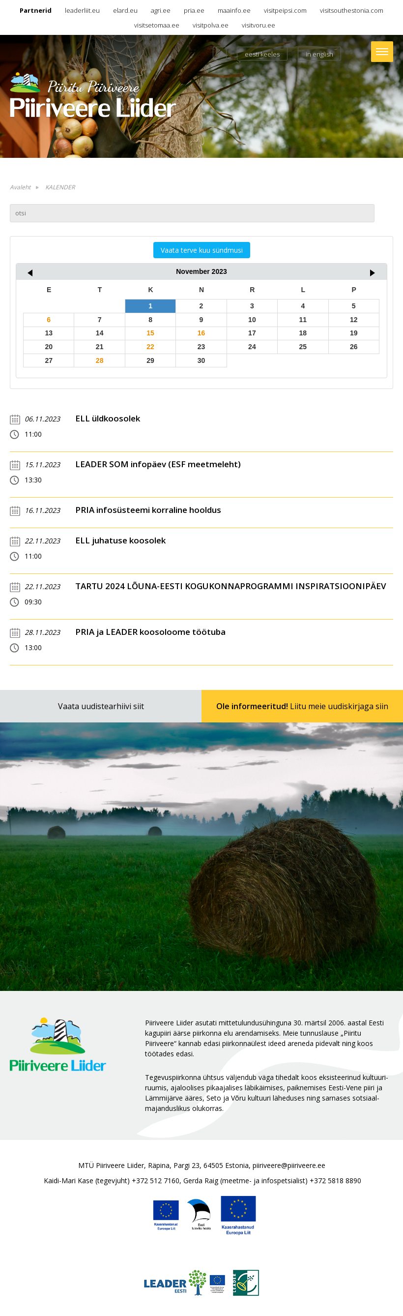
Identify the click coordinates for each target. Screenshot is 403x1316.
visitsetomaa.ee (156, 25)
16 (201, 333)
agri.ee (161, 10)
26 (354, 347)
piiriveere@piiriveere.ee (289, 1165)
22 (150, 347)
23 (201, 347)
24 (252, 347)
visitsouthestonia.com (351, 10)
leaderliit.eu (82, 10)
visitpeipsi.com (285, 10)
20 (49, 347)
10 (252, 320)
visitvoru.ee (258, 25)
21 (100, 347)
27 (49, 360)
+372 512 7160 (155, 1180)
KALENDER (60, 187)
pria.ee (194, 10)
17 (252, 333)
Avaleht (20, 187)
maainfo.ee (234, 10)
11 (303, 320)
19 (354, 333)
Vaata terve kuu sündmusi (202, 250)
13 (49, 333)
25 (303, 347)
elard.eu (125, 10)
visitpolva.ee (211, 25)
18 (303, 333)
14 (100, 333)
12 (354, 320)
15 (150, 333)
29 (150, 360)
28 (100, 360)
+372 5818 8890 (335, 1180)
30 (201, 360)
